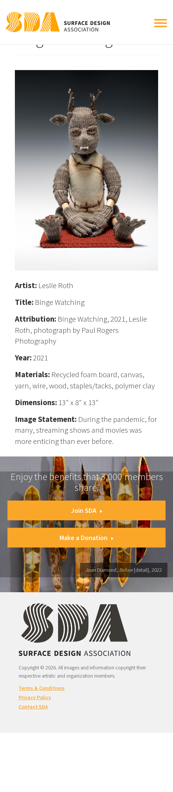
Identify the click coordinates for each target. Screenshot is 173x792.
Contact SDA (33, 706)
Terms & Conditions (42, 688)
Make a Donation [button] (86, 537)
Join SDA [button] (86, 510)
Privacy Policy (35, 697)
